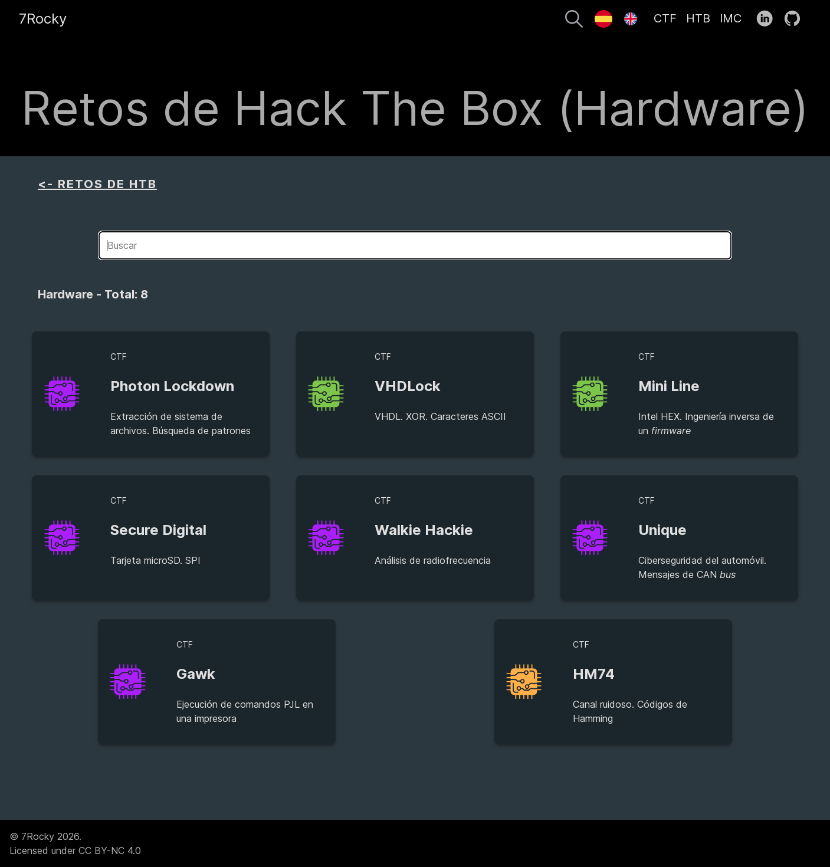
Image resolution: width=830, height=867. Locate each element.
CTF (665, 18)
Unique (662, 529)
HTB (698, 18)
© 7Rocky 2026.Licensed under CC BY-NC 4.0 (75, 843)
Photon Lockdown (172, 386)
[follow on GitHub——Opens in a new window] (796, 19)
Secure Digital (158, 529)
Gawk (195, 673)
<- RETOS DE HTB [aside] (97, 184)
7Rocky (43, 18)
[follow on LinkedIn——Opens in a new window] (768, 19)
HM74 (594, 673)
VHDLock (408, 386)
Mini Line (669, 386)
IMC (731, 18)
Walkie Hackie (424, 529)
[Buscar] (574, 20)
